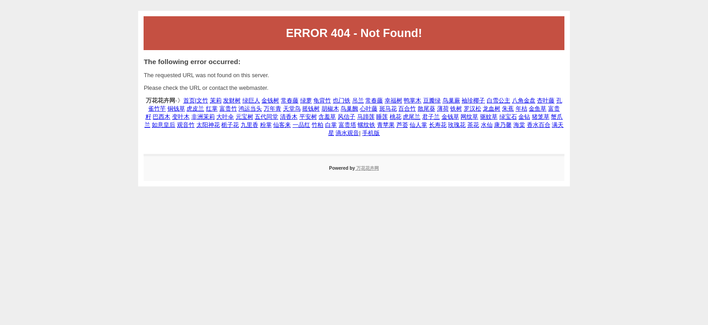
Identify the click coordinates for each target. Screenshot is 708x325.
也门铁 (341, 100)
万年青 (272, 108)
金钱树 (270, 100)
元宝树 (244, 116)
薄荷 (443, 108)
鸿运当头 (250, 108)
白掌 (331, 124)
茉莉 (216, 100)
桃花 (395, 116)
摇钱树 (311, 108)
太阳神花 (208, 124)
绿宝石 (508, 116)
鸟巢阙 (349, 108)
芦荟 (402, 124)
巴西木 (161, 116)
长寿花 (438, 124)
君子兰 (431, 116)
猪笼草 (541, 116)
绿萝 (306, 100)
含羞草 (327, 116)
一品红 (301, 124)
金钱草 (450, 116)
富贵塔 (347, 124)
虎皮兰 (195, 108)
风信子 (346, 116)
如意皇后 (163, 124)
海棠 (519, 124)
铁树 (456, 108)
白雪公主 (498, 100)
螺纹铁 (366, 124)
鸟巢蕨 (451, 100)
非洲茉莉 (203, 116)
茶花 (473, 124)
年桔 (521, 108)
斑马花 (388, 108)
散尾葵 (426, 108)
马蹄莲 (366, 116)
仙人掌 (418, 124)
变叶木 (181, 116)
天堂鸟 (292, 108)
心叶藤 (368, 108)
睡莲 (382, 116)
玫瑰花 (457, 124)
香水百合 (538, 124)
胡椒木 (330, 108)
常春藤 (289, 100)
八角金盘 (524, 100)
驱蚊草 (489, 116)
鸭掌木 (412, 100)
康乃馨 (503, 124)
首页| (189, 100)
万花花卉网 (367, 168)
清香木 (289, 116)
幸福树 (393, 100)
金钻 (524, 116)
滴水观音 (347, 133)
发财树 (232, 100)
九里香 (249, 124)
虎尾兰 (411, 116)
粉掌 (266, 124)
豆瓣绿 (432, 100)
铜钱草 (176, 108)
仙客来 (282, 124)
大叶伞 (225, 116)
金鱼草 (537, 108)
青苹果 (386, 124)
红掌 (212, 108)
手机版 (371, 133)
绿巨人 (251, 100)
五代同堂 (266, 116)
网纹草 (469, 116)
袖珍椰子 (473, 100)
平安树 (308, 116)
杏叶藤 (545, 100)
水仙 (487, 124)
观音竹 (186, 124)
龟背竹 (322, 100)
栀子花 (230, 124)
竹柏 (317, 124)
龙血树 (491, 108)
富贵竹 (228, 108)
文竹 (202, 100)
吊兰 (358, 100)
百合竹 (407, 108)
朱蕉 (508, 108)
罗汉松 (472, 108)
